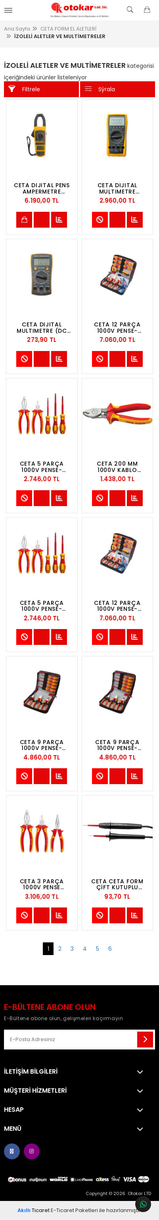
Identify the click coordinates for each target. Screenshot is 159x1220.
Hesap (14, 1109)
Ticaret (33, 1210)
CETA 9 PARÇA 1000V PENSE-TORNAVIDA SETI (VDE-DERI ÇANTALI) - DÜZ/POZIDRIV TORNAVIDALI (117, 745)
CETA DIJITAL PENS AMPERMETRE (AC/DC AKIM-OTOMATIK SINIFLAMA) (42, 188)
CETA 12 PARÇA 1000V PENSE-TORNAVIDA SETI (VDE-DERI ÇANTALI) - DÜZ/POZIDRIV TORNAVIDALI (117, 606)
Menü (12, 1128)
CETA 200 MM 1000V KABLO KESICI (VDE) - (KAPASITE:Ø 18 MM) (117, 467)
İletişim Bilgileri (30, 1071)
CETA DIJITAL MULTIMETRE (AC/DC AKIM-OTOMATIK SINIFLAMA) (117, 188)
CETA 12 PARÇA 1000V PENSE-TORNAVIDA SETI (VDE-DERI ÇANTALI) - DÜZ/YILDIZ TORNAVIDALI (117, 328)
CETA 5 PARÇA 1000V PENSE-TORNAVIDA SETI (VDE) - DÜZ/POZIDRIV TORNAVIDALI (42, 467)
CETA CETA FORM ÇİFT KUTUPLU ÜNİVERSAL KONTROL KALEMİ (117, 884)
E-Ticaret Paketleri (74, 1210)
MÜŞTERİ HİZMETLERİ (35, 1090)
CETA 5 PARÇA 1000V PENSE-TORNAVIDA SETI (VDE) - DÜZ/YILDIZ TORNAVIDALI (42, 606)
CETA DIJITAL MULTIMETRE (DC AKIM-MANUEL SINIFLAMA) (42, 328)
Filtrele (24, 89)
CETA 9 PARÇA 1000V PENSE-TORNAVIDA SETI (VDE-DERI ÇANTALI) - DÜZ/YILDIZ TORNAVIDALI (42, 745)
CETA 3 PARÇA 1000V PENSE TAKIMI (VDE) (42, 884)
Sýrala (100, 89)
